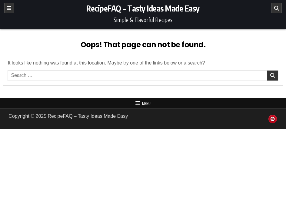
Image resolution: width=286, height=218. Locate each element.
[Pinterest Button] (272, 119)
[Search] (276, 8)
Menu (146, 103)
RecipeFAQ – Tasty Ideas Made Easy (143, 8)
